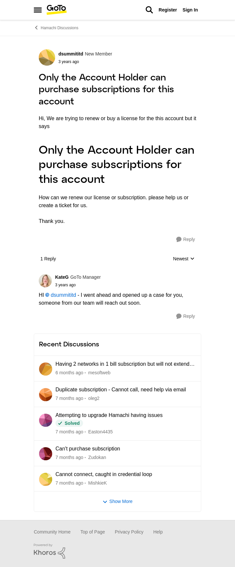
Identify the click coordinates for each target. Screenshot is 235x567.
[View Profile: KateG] (45, 280)
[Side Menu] (38, 10)
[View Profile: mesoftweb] (45, 369)
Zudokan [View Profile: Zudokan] (97, 457)
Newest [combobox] (184, 259)
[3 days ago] (69, 372)
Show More (117, 501)
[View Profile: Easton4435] (45, 420)
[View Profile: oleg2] (45, 394)
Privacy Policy (129, 531)
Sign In (190, 9)
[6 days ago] (69, 398)
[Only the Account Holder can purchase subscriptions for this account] (78, 285)
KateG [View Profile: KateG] (62, 277)
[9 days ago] (69, 457)
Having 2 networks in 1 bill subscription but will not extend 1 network (124, 364)
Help (158, 531)
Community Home (52, 531)
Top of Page (92, 531)
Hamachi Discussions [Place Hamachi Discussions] (56, 27)
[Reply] (185, 239)
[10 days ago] (69, 482)
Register (168, 9)
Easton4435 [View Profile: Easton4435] (100, 431)
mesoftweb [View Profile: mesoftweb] (99, 372)
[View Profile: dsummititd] (47, 57)
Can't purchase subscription (87, 448)
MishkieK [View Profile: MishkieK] (97, 482)
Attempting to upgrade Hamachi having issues (108, 415)
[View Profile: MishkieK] (45, 479)
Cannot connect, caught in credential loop (103, 474)
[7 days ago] (69, 431)
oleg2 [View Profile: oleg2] (93, 398)
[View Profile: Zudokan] (45, 453)
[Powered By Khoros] (117, 551)
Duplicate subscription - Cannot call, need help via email (120, 389)
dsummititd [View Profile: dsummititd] (70, 53)
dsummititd (63, 295)
